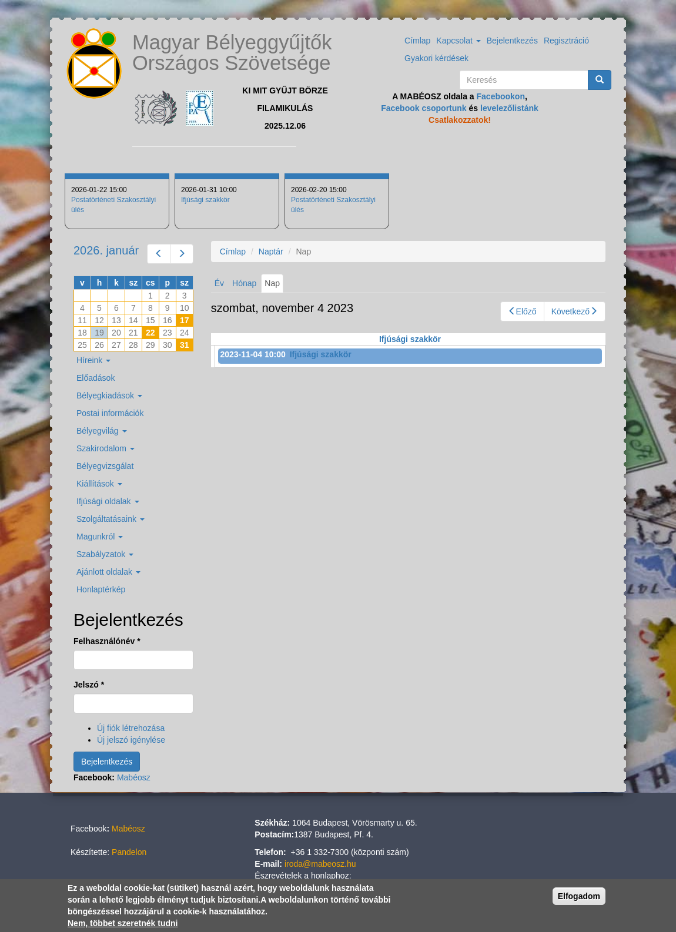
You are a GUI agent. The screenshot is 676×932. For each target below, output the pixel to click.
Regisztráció (566, 40)
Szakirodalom (105, 448)
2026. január (106, 250)
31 (184, 345)
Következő (574, 311)
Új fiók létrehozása (131, 728)
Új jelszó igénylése (131, 740)
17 (184, 320)
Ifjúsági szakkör (205, 200)
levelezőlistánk (509, 108)
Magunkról (99, 536)
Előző (522, 311)
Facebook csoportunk (423, 108)
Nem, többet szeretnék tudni (123, 923)
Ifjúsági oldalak (107, 501)
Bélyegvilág (101, 430)
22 (150, 332)
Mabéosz (133, 777)
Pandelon (129, 852)
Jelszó (88, 684)
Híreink (93, 360)
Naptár (271, 251)
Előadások (95, 378)
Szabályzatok (104, 554)
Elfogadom (579, 896)
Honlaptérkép (100, 589)
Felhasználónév (106, 641)
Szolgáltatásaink (110, 519)
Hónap (244, 283)
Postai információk (109, 413)
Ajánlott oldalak (108, 571)
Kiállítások (99, 483)
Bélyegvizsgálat (104, 466)
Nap (274, 285)
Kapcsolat (458, 40)
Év (219, 283)
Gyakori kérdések (436, 58)
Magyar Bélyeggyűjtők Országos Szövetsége (232, 52)
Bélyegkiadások (109, 395)
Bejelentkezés (512, 40)
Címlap (417, 40)
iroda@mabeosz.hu (320, 864)
